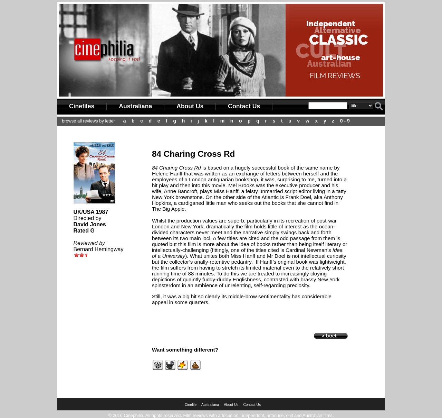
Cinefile (190, 405)
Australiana (135, 106)
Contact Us (244, 106)
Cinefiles (81, 106)
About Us (189, 106)
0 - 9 (345, 121)
